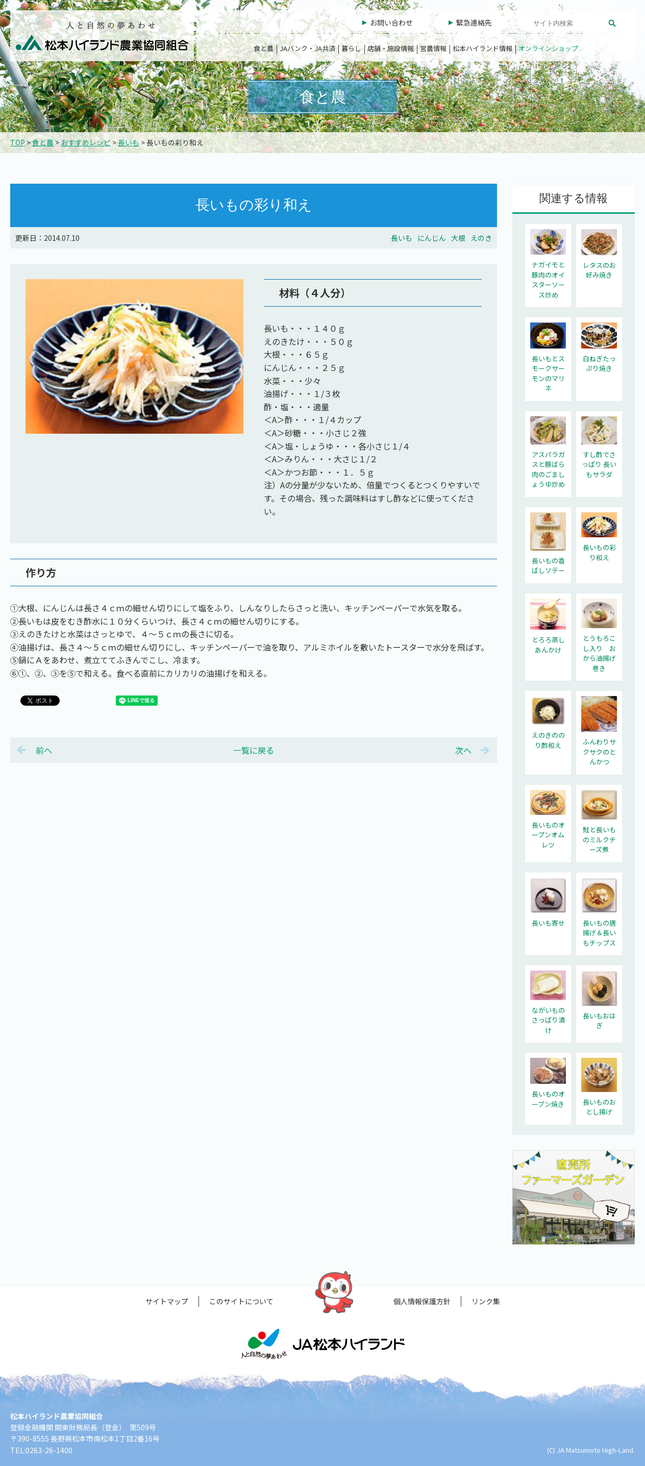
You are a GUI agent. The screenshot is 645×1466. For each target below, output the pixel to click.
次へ (463, 750)
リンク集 (486, 1301)
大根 (458, 238)
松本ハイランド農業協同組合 (102, 35)
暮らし (351, 48)
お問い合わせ (391, 22)
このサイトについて (241, 1301)
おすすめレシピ (86, 142)
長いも (128, 142)
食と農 (264, 48)
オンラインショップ (548, 48)
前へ (44, 750)
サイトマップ (166, 1301)
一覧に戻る (253, 750)
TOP (17, 142)
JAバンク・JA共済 (307, 48)
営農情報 (433, 48)
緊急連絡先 (474, 22)
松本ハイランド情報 (482, 48)
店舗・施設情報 (390, 48)
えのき (481, 238)
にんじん (431, 238)
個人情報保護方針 (422, 1301)
